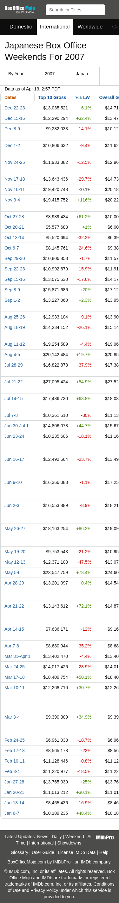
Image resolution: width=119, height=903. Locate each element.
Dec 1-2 (12, 145)
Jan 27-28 (14, 781)
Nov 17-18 (14, 179)
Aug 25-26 (14, 316)
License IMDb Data (77, 852)
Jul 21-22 (13, 381)
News (42, 836)
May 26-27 (14, 528)
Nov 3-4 (12, 199)
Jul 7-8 (11, 415)
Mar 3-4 (12, 717)
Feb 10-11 (14, 761)
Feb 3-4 (12, 771)
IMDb (86, 861)
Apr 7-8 (11, 645)
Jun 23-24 (14, 436)
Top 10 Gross (52, 97)
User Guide (43, 852)
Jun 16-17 (14, 459)
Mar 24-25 (14, 666)
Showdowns (69, 842)
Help (104, 852)
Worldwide (89, 27)
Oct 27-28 (14, 216)
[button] (111, 9)
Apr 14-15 (14, 629)
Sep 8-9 (12, 289)
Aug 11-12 (14, 344)
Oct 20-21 (14, 227)
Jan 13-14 (14, 802)
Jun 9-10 (13, 482)
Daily (57, 836)
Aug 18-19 (14, 327)
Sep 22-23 (14, 268)
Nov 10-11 (14, 189)
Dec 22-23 (14, 107)
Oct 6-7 (11, 247)
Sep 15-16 (14, 279)
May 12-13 (14, 562)
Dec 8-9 (12, 128)
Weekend (74, 836)
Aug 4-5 (12, 354)
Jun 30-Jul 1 (16, 425)
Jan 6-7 (11, 813)
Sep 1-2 (12, 300)
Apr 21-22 (14, 606)
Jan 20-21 (14, 792)
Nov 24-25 (14, 162)
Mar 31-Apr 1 (17, 656)
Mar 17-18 (14, 677)
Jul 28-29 (13, 365)
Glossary (19, 852)
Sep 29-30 (14, 258)
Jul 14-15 (13, 398)
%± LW (83, 97)
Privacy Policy (44, 890)
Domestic (21, 27)
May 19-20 (14, 551)
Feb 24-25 (14, 740)
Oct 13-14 (14, 237)
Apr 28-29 (14, 582)
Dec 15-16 (14, 118)
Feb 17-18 (14, 750)
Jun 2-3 (11, 505)
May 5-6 (12, 572)
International (55, 27)
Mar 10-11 (14, 687)
